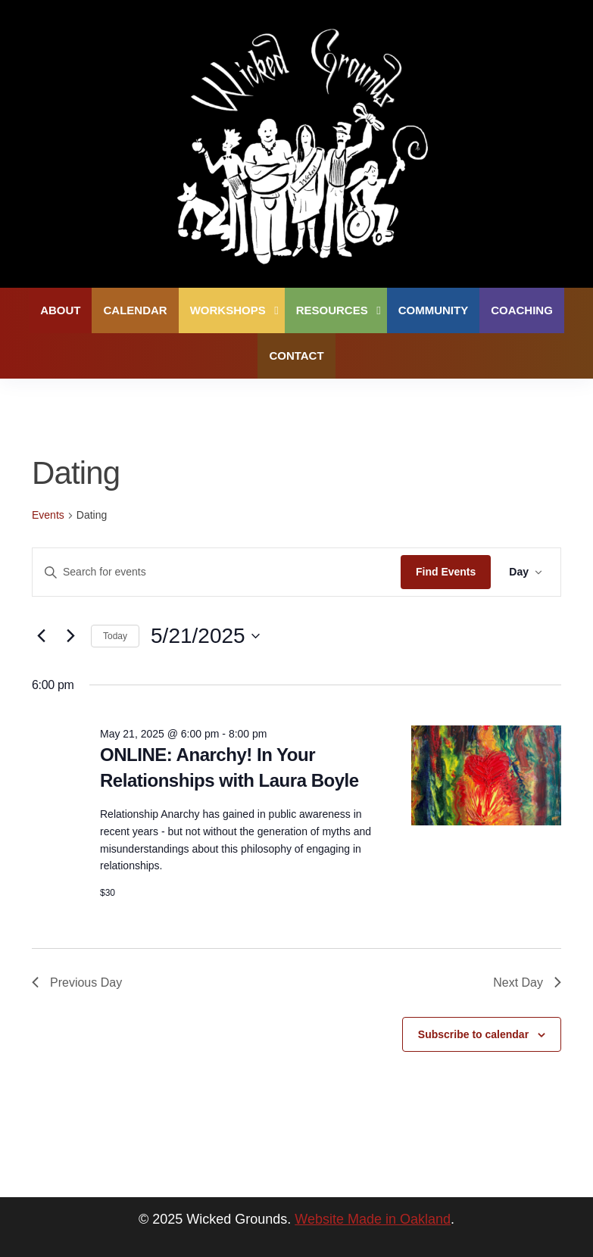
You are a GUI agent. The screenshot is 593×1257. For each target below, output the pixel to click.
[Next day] (70, 636)
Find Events (446, 572)
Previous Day (77, 982)
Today (115, 636)
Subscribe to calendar (473, 1034)
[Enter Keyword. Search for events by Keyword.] (217, 572)
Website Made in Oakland (373, 1219)
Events (48, 515)
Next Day (527, 982)
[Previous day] (41, 636)
